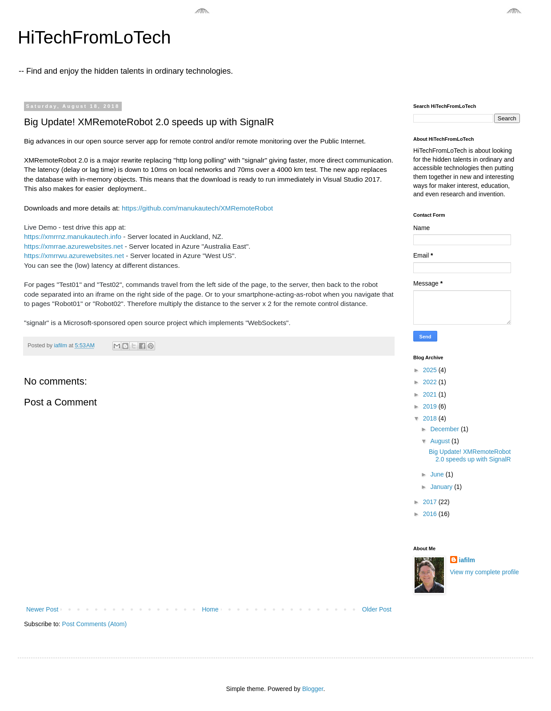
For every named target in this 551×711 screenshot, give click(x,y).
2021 (431, 394)
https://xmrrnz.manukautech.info (72, 236)
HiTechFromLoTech (94, 37)
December (445, 429)
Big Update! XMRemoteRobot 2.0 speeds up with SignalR (470, 455)
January (442, 486)
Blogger (312, 688)
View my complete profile (484, 572)
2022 (431, 381)
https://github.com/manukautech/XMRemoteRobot (197, 208)
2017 (431, 501)
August (440, 441)
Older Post (376, 609)
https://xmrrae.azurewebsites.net (73, 246)
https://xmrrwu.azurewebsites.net (74, 255)
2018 (431, 418)
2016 (431, 513)
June (437, 474)
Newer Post (42, 609)
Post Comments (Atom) (94, 624)
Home (210, 609)
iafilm (467, 560)
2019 (431, 406)
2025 (431, 369)
